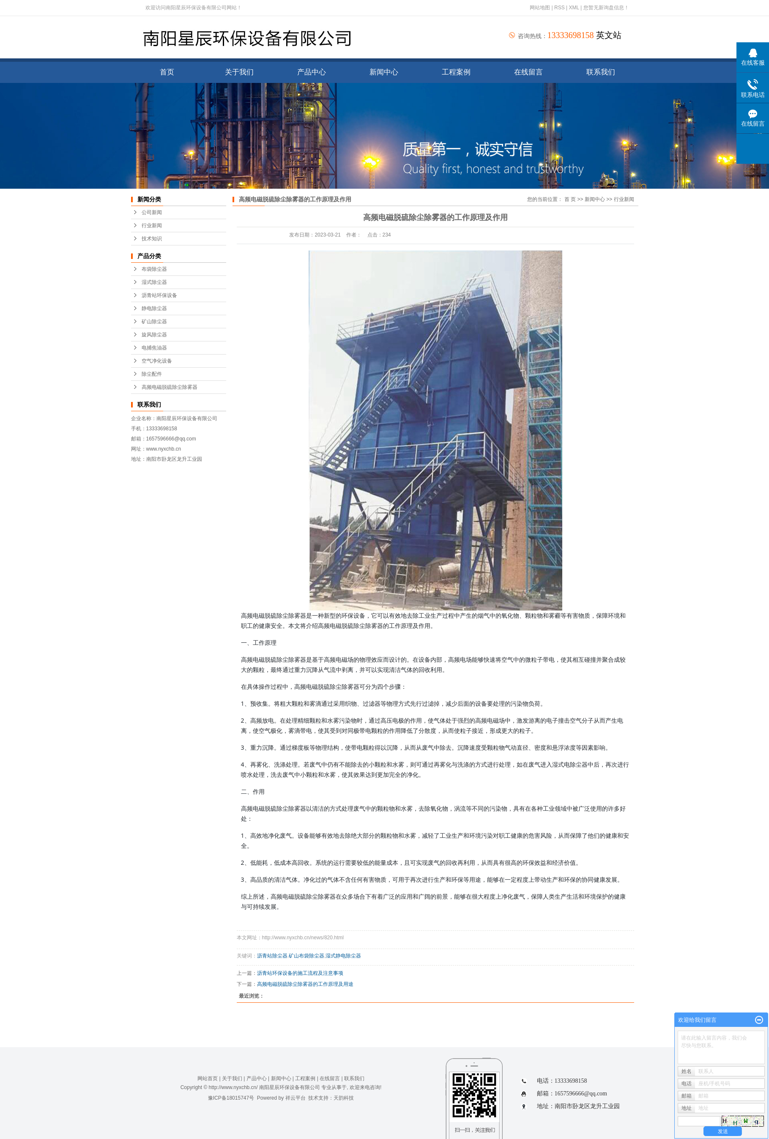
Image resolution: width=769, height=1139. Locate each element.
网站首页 (207, 1078)
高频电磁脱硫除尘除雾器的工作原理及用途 (305, 984)
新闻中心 (383, 72)
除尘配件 (152, 374)
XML (574, 8)
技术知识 (152, 239)
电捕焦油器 (154, 348)
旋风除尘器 (154, 335)
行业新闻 (152, 225)
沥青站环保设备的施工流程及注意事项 (300, 973)
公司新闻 (152, 212)
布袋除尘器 (154, 269)
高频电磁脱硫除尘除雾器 (169, 387)
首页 (167, 72)
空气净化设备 (157, 361)
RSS (559, 8)
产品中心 (311, 72)
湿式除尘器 (154, 282)
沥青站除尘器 (272, 956)
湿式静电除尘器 (343, 956)
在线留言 (528, 72)
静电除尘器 (154, 308)
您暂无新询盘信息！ (606, 8)
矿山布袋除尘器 (306, 956)
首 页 (570, 199)
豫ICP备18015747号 (231, 1098)
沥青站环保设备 (159, 295)
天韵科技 (344, 1098)
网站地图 (540, 8)
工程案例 (456, 72)
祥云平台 (295, 1098)
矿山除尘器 (154, 322)
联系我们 (600, 72)
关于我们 (239, 72)
